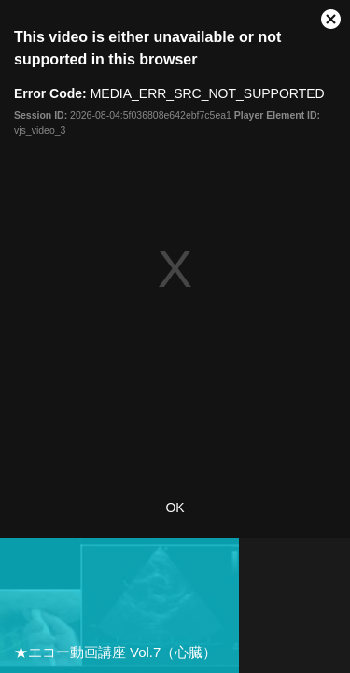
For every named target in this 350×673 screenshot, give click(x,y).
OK (174, 507)
